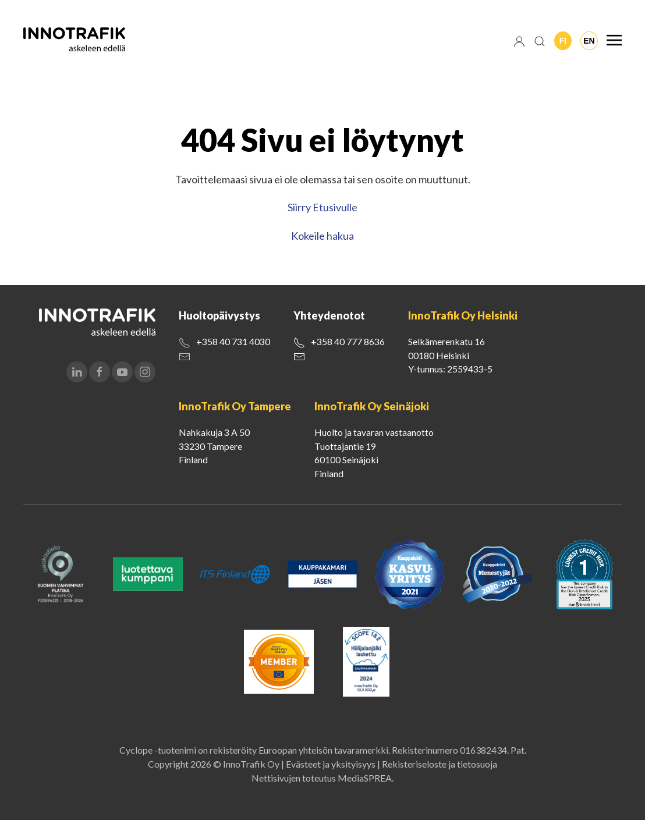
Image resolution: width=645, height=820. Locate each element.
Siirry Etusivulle (322, 207)
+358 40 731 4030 (233, 341)
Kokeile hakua (322, 235)
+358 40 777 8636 (348, 341)
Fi (562, 40)
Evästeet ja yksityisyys (330, 763)
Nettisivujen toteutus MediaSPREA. (322, 777)
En (588, 40)
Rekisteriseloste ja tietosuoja (439, 763)
